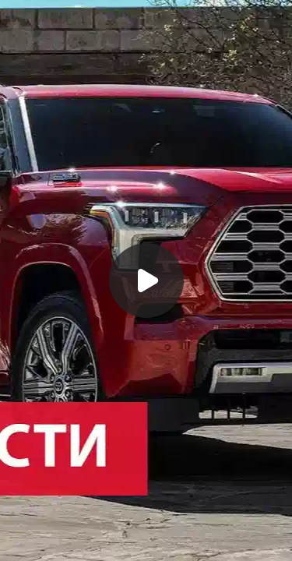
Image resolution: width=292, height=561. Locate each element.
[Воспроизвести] (146, 280)
